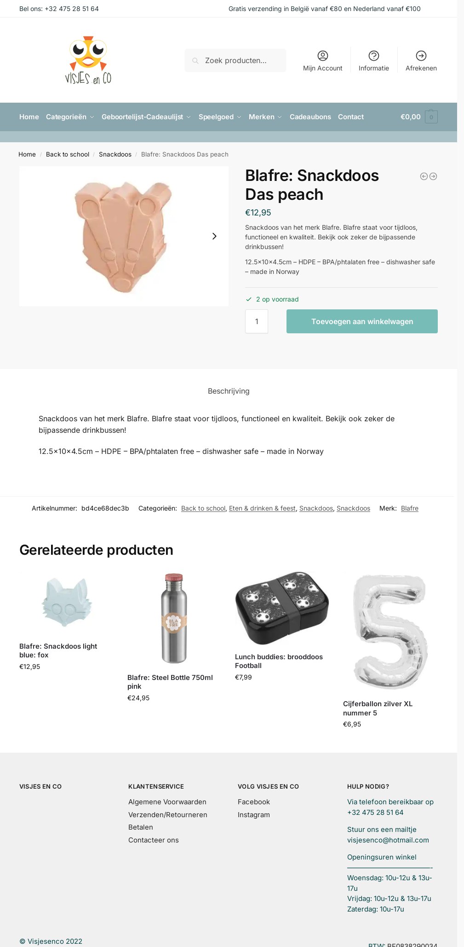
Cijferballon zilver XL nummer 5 (377, 708)
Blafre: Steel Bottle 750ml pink (170, 682)
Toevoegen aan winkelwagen (362, 320)
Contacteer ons (153, 839)
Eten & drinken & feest (262, 507)
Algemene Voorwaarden (167, 801)
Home (27, 153)
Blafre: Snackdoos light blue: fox (58, 650)
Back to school (67, 153)
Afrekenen (421, 60)
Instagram (254, 814)
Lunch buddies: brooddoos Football (279, 661)
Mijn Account (323, 60)
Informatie (374, 60)
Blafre (409, 507)
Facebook (254, 801)
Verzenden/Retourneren (167, 814)
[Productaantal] (256, 321)
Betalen (140, 826)
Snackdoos (115, 153)
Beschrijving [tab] (229, 390)
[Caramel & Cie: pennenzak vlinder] (424, 175)
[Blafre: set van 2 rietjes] (433, 175)
